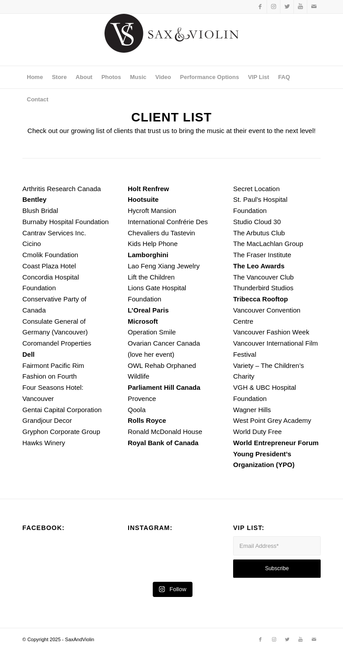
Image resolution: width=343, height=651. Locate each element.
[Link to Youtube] (300, 6)
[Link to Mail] (314, 6)
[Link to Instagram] (273, 6)
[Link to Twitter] (286, 6)
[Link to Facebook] (260, 6)
